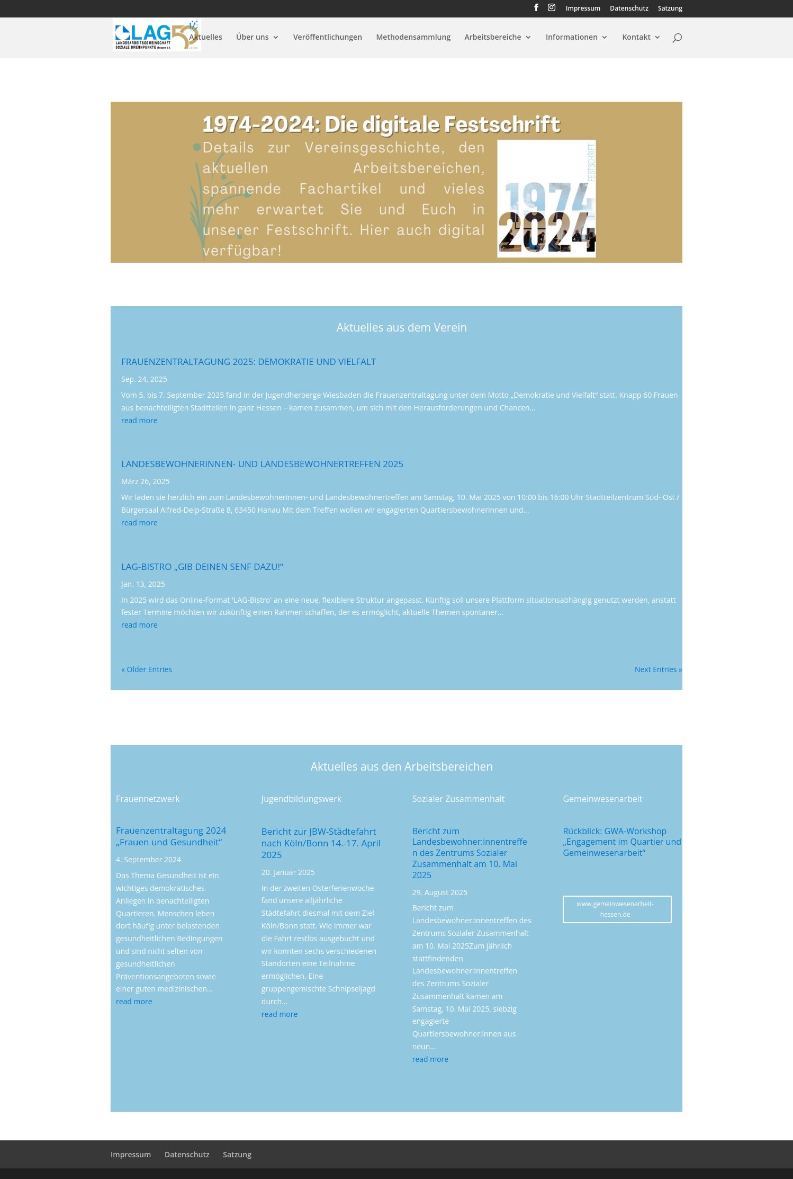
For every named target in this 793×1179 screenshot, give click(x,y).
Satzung (670, 9)
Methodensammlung (413, 37)
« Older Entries (146, 669)
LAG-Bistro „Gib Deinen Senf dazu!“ (202, 566)
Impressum (583, 9)
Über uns (252, 37)
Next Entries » (658, 669)
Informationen (572, 37)
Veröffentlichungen (327, 37)
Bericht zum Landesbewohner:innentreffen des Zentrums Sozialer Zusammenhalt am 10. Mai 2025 (469, 853)
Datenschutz (629, 9)
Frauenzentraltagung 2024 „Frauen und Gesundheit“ (171, 836)
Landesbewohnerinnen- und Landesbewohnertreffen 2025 (262, 464)
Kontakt (636, 37)
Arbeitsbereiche (493, 37)
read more (139, 420)
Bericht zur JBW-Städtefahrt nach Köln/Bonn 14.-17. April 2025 (321, 843)
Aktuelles (205, 37)
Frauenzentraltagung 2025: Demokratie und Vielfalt (248, 361)
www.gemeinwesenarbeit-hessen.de (615, 909)
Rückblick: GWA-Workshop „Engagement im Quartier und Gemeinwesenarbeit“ (622, 842)
